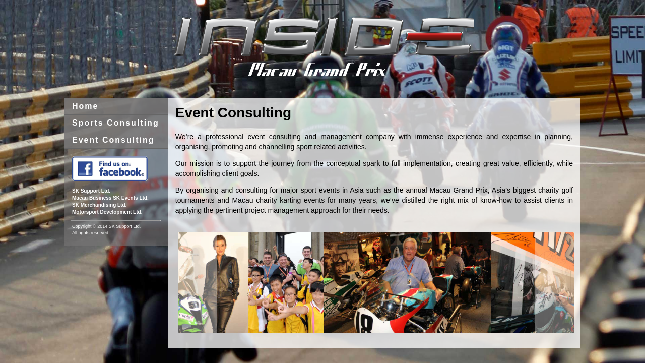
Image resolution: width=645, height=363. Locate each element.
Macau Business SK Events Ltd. (110, 198)
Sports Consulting (115, 122)
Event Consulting (113, 140)
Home (85, 106)
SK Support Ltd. (91, 191)
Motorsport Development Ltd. (107, 212)
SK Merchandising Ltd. (99, 205)
